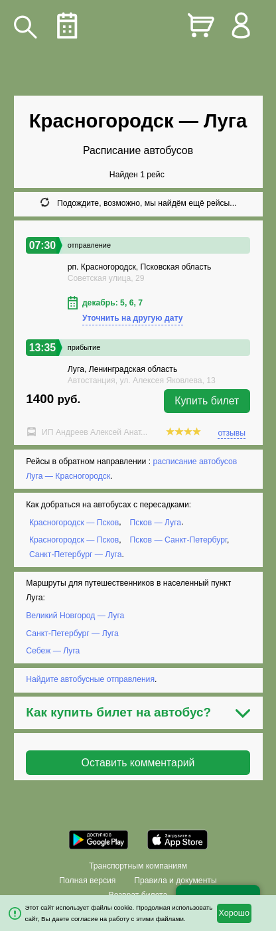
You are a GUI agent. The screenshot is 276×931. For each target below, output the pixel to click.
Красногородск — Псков (74, 522)
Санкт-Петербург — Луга (75, 554)
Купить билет (206, 400)
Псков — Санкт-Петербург (178, 540)
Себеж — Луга (53, 650)
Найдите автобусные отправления (90, 679)
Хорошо (233, 913)
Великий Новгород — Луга (75, 615)
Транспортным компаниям (138, 866)
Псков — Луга (156, 522)
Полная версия (87, 880)
